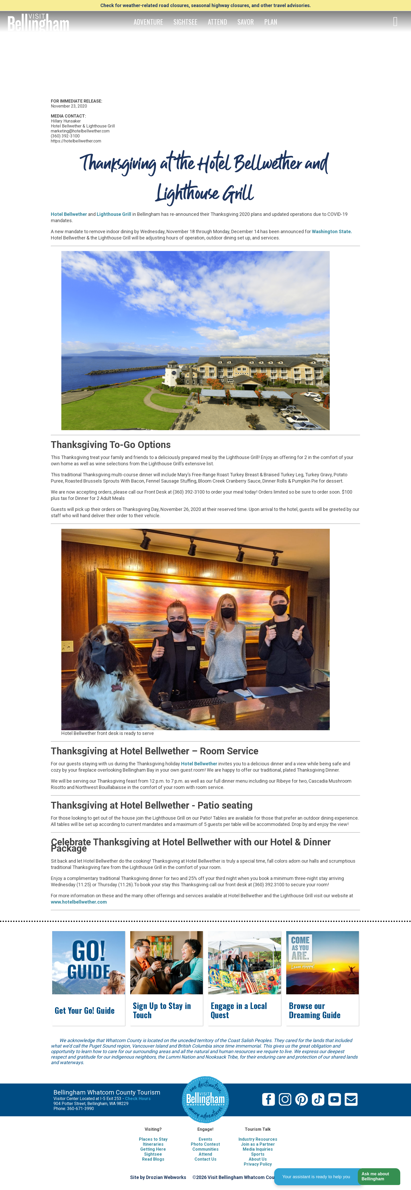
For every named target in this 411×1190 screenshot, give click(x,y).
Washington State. (332, 231)
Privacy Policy (258, 1164)
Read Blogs (153, 1159)
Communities (205, 1149)
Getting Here (153, 1149)
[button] (379, 1176)
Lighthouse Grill (114, 214)
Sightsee (153, 1154)
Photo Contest (205, 1144)
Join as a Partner (258, 1144)
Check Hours (138, 1098)
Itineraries (153, 1144)
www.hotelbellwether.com (79, 902)
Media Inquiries (258, 1149)
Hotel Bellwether (69, 214)
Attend (205, 1154)
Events (205, 1139)
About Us (258, 1159)
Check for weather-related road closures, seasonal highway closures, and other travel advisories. (205, 5)
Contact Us (205, 1159)
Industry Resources (258, 1139)
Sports (257, 1154)
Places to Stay (153, 1139)
